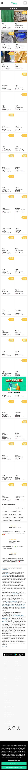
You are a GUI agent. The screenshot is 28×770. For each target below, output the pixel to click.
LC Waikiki (13, 543)
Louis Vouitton (18, 708)
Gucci (16, 713)
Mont (5, 695)
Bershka (5, 543)
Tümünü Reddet (14, 763)
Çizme (5, 700)
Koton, (21, 638)
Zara (9, 540)
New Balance (11, 638)
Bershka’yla (22, 639)
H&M (5, 715)
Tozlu (19, 546)
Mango (22, 540)
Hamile (16, 693)
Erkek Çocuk (18, 698)
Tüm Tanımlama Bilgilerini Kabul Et (14, 767)
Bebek (16, 695)
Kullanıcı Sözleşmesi (8, 723)
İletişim (5, 725)
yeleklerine (4, 650)
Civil (6, 653)
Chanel (16, 715)
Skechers (5, 552)
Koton (4, 540)
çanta (7, 605)
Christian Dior (13, 633)
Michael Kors (18, 710)
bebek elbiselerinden (20, 649)
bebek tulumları (10, 649)
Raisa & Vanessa (15, 552)
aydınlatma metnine (10, 757)
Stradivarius (12, 546)
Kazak (5, 698)
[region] (14, 755)
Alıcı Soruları (7, 732)
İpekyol (5, 717)
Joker (14, 549)
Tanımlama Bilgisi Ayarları (14, 760)
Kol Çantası (6, 693)
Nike (19, 543)
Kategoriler (14, 8)
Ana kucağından (16, 647)
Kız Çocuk (17, 700)
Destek (5, 728)
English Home (7, 549)
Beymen (21, 549)
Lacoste (17, 638)
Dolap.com (5, 601)
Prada (7, 635)
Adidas (5, 546)
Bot (4, 702)
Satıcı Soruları (7, 730)
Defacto (15, 540)
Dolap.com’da (5, 607)
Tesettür (17, 702)
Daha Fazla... (5, 679)
